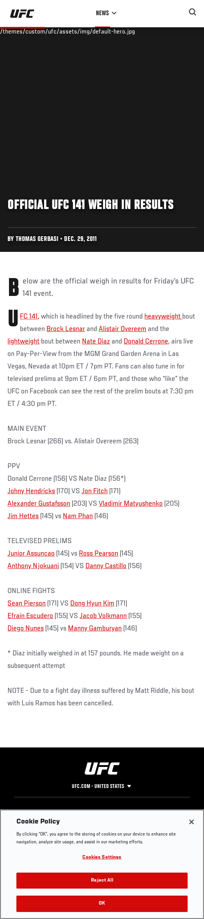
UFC (24, 316)
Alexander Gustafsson (38, 504)
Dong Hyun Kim (92, 603)
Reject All (102, 880)
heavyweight (163, 316)
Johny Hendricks (31, 491)
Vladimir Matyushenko (131, 504)
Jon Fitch (95, 491)
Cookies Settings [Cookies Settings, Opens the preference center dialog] (101, 857)
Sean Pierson (26, 603)
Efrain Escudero (30, 616)
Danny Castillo (105, 566)
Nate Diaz (96, 341)
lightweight (23, 341)
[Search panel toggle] (192, 12)
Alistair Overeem (122, 329)
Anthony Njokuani (33, 566)
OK (102, 903)
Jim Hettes (23, 516)
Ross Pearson (98, 554)
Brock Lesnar (65, 329)
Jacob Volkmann (103, 616)
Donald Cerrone (146, 341)
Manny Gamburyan (95, 628)
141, (34, 316)
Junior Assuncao (31, 554)
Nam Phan (78, 516)
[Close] (191, 821)
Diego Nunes (25, 628)
